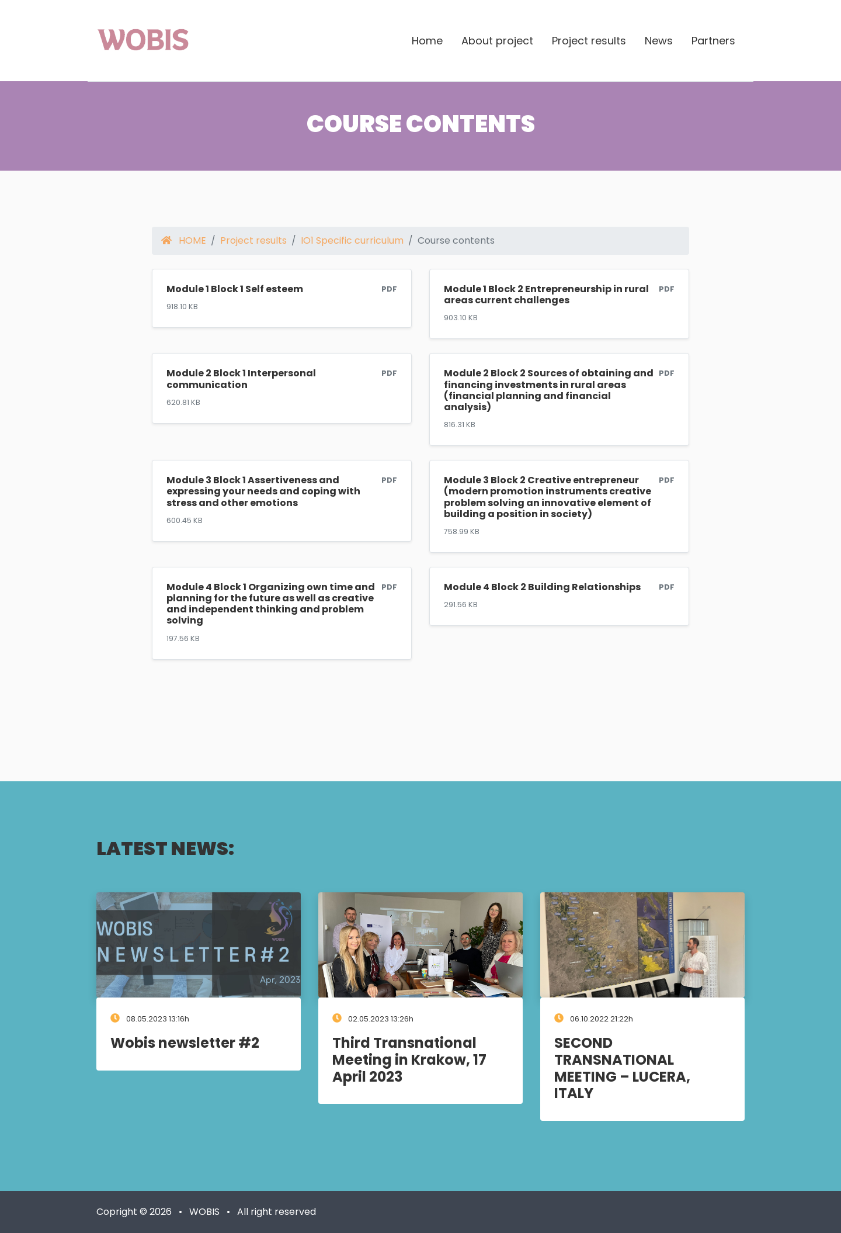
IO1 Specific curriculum (352, 240)
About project (497, 40)
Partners (713, 40)
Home (427, 40)
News (659, 40)
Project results (589, 40)
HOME (183, 240)
